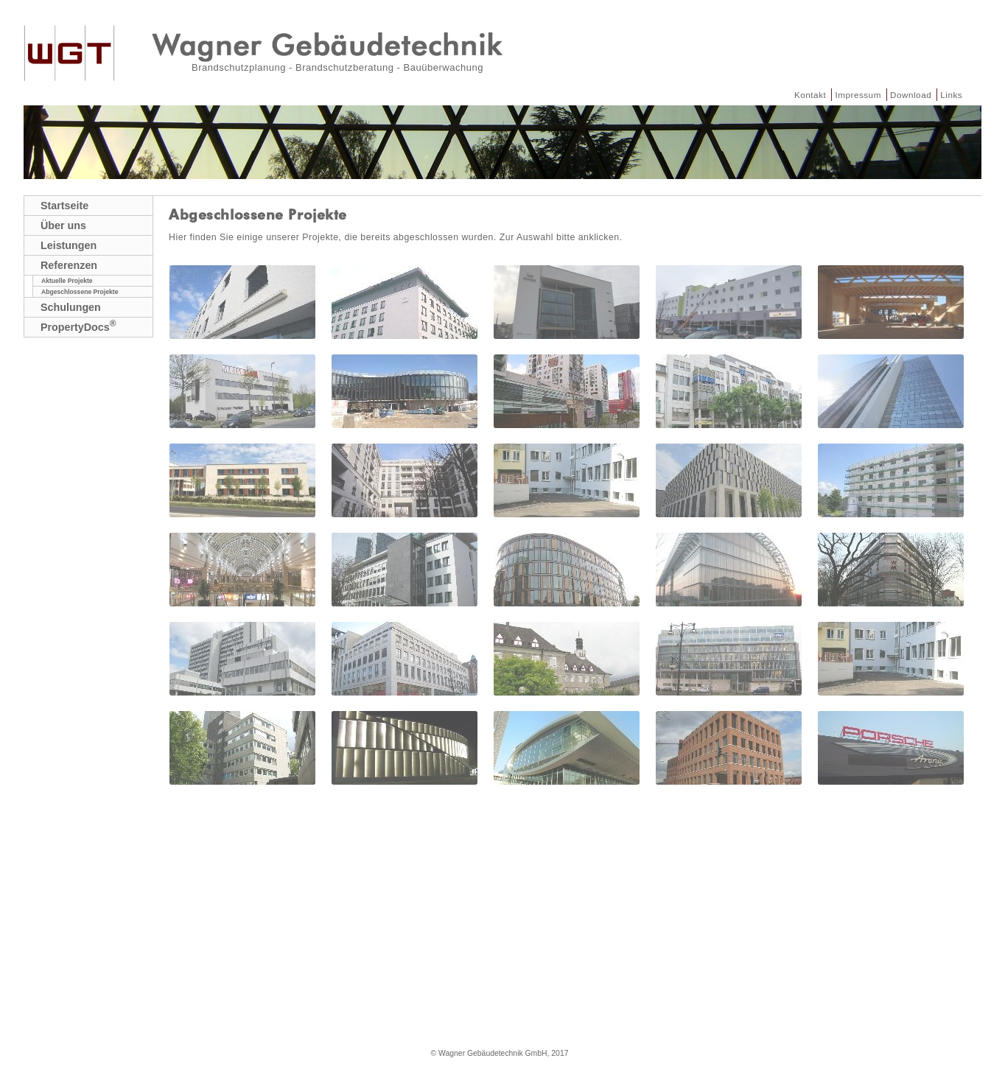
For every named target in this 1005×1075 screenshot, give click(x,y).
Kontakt (810, 94)
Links (951, 94)
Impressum (857, 94)
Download (910, 94)
